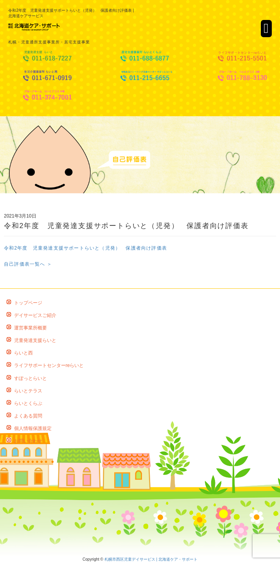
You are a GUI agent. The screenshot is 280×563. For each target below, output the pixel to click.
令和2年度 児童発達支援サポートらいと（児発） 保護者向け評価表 (85, 248)
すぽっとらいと (30, 378)
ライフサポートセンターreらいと (49, 365)
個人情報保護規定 (33, 428)
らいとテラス (28, 391)
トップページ (28, 303)
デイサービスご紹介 (35, 315)
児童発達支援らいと (35, 340)
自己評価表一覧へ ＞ (28, 264)
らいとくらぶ (28, 403)
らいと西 (23, 353)
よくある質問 (28, 416)
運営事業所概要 (30, 328)
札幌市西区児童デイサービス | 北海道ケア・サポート (150, 559)
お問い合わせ (28, 441)
